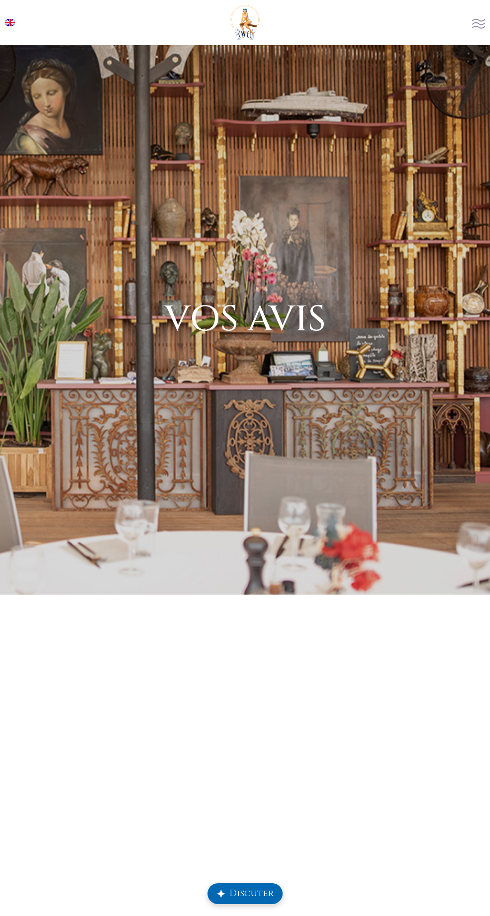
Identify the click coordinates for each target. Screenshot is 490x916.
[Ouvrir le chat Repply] (245, 893)
